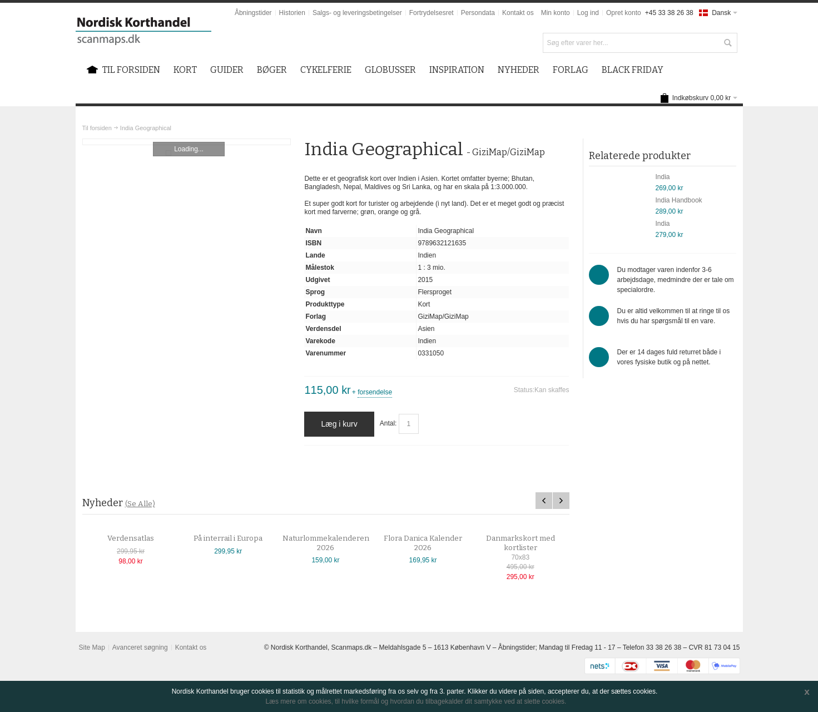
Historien (292, 13)
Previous (544, 500)
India (663, 177)
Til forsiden (97, 128)
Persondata (478, 13)
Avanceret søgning (140, 647)
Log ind (588, 13)
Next (561, 500)
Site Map (91, 647)
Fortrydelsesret (431, 13)
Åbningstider (253, 13)
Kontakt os (518, 13)
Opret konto (623, 13)
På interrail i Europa (236, 538)
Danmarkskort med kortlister (528, 543)
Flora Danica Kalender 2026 (431, 543)
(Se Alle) (140, 503)
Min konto (555, 13)
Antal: (388, 424)
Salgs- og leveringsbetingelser (357, 13)
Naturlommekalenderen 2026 (333, 543)
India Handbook (679, 200)
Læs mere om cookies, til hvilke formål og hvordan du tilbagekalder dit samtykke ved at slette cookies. (416, 701)
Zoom (187, 142)
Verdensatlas (139, 538)
